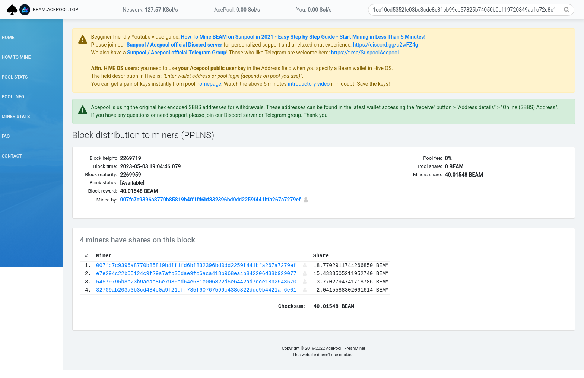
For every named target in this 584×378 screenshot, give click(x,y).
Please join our (135, 45)
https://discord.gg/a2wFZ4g (411, 45)
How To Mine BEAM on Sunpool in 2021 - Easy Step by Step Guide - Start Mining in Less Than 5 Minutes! (329, 37)
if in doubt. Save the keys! (386, 84)
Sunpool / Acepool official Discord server (200, 45)
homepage (235, 84)
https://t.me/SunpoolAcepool (391, 52)
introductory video (335, 84)
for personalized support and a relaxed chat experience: (313, 45)
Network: (150, 10)
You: (314, 10)
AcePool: (237, 10)
